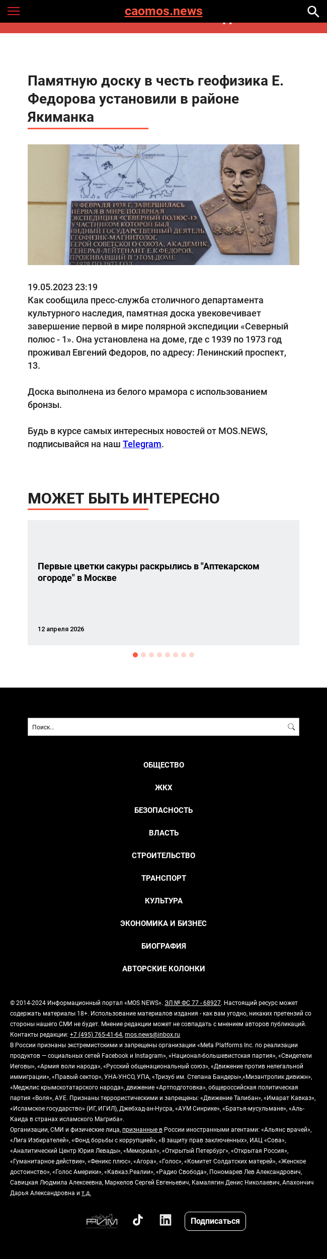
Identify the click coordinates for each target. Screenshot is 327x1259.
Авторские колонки (163, 968)
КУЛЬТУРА (164, 900)
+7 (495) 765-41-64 (96, 1034)
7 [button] (183, 654)
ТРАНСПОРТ (163, 878)
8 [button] (191, 654)
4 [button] (159, 654)
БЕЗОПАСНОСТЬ (163, 810)
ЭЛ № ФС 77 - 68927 (193, 1002)
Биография (163, 946)
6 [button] (175, 654)
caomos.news (164, 11)
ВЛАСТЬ (164, 832)
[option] (163, 582)
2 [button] (143, 654)
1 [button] (135, 654)
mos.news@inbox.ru (152, 1034)
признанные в (142, 1129)
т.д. (86, 1193)
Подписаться (215, 1220)
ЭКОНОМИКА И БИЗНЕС (163, 923)
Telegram (142, 444)
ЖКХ (164, 787)
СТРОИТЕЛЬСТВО (163, 855)
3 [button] (151, 654)
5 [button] (167, 654)
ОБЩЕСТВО (163, 765)
